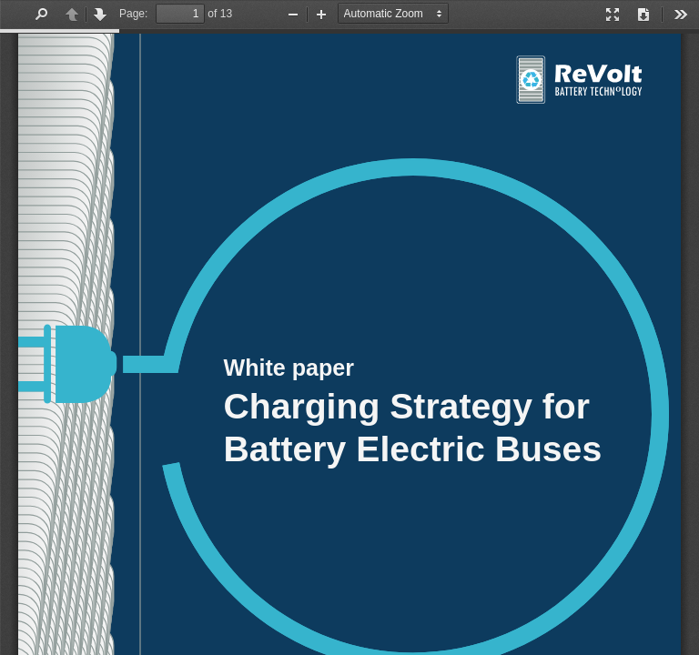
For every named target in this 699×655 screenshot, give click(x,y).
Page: (133, 13)
